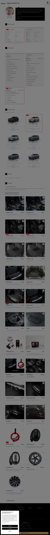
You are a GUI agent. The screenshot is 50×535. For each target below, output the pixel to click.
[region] (10, 522)
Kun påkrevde (10, 528)
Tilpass (10, 531)
